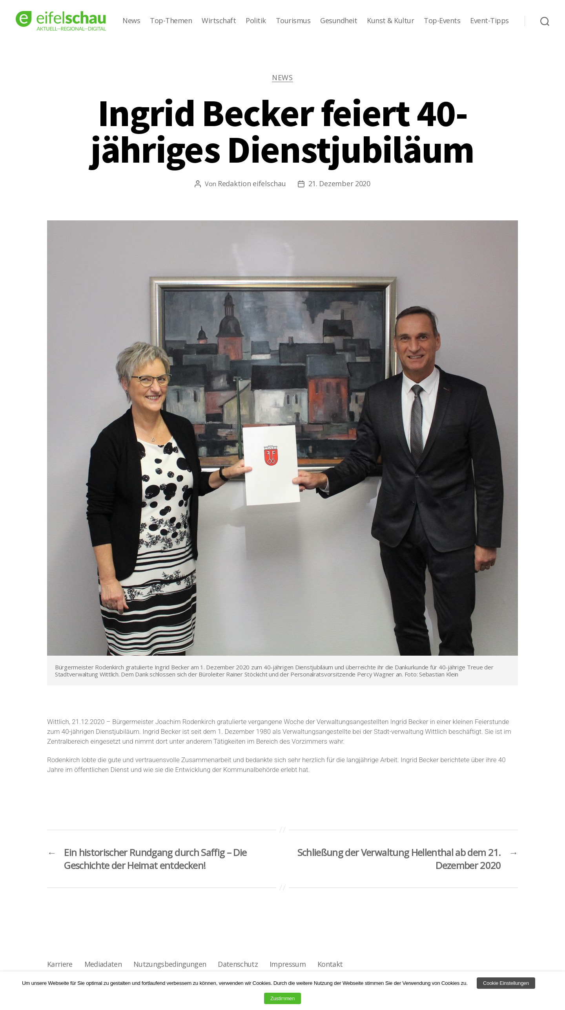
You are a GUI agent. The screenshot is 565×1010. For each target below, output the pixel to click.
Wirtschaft (219, 20)
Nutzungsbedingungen (169, 964)
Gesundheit (338, 20)
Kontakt (330, 964)
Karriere (60, 964)
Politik (256, 20)
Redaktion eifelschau (252, 183)
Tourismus (293, 20)
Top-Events (442, 20)
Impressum (288, 964)
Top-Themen (171, 20)
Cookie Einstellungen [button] (506, 983)
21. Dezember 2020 (339, 183)
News (131, 20)
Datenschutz (238, 964)
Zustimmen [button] (282, 998)
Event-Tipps (489, 20)
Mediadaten (103, 964)
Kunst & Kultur (390, 20)
